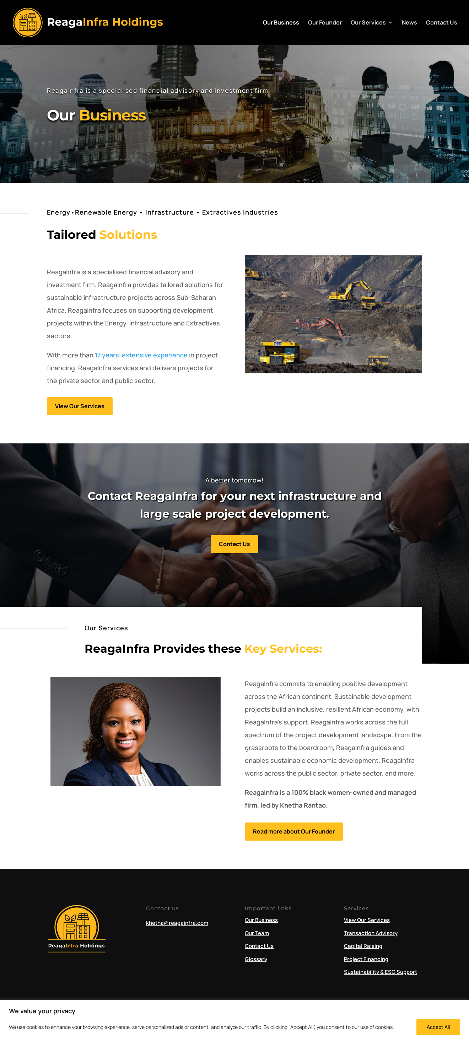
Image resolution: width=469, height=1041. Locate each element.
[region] (234, 1020)
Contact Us (441, 23)
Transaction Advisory (371, 933)
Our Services (368, 23)
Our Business (281, 23)
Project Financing (366, 959)
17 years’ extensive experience (141, 355)
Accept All (438, 1027)
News (409, 23)
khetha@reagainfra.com (177, 923)
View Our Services (79, 406)
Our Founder (325, 23)
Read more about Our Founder (294, 831)
